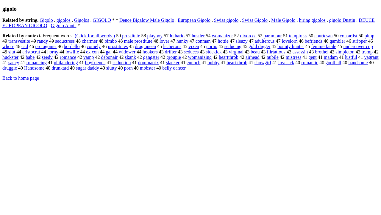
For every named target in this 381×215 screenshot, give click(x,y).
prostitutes (118, 46)
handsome (358, 62)
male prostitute (138, 41)
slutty (111, 67)
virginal (236, 51)
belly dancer (174, 67)
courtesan (323, 35)
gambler (337, 41)
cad (24, 46)
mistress (293, 57)
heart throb (237, 62)
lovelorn (290, 41)
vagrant (371, 57)
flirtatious (276, 51)
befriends (314, 41)
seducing (232, 46)
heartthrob (228, 57)
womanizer (222, 35)
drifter (171, 51)
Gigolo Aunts (63, 25)
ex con (92, 51)
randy (42, 41)
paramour (273, 35)
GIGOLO (102, 20)
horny (52, 51)
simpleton (345, 51)
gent (312, 57)
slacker (172, 62)
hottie (223, 41)
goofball (333, 62)
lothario (177, 35)
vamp (88, 57)
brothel (321, 51)
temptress (298, 35)
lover (164, 41)
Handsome (34, 67)
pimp (369, 35)
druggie (9, 67)
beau (255, 51)
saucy (13, 62)
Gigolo (46, 20)
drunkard (60, 67)
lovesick (286, 62)
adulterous (265, 41)
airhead (253, 57)
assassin (300, 51)
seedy (47, 57)
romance (68, 57)
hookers (150, 51)
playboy (155, 35)
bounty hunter (290, 46)
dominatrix (148, 62)
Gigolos (81, 20)
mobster (147, 67)
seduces (191, 51)
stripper (359, 41)
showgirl (262, 62)
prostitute (131, 35)
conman (203, 41)
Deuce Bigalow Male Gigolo (146, 20)
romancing (36, 62)
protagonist (46, 46)
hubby (213, 62)
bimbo (110, 41)
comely (94, 46)
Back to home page (20, 78)
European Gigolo (194, 20)
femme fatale (323, 46)
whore (8, 46)
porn (128, 67)
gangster (151, 57)
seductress (65, 41)
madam (331, 57)
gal (109, 51)
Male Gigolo (283, 20)
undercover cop (358, 46)
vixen (193, 46)
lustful (351, 57)
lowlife (72, 51)
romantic (309, 62)
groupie (173, 57)
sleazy (242, 41)
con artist (348, 35)
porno (211, 46)
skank (130, 57)
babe (30, 57)
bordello (71, 46)
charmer (89, 41)
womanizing (200, 57)
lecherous (172, 46)
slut (11, 51)
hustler (198, 35)
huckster (10, 57)
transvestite (19, 41)
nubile (273, 57)
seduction (122, 62)
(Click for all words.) (95, 35)
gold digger (259, 46)
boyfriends (95, 62)
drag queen (145, 46)
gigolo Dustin (342, 20)
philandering (66, 62)
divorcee (248, 35)
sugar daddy (87, 67)
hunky (182, 41)
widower (127, 51)
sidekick (213, 51)
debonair (109, 57)
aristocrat (31, 51)
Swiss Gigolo (255, 20)
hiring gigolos (312, 20)
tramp (367, 51)
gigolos (64, 20)
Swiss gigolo (226, 20)
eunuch (193, 62)
